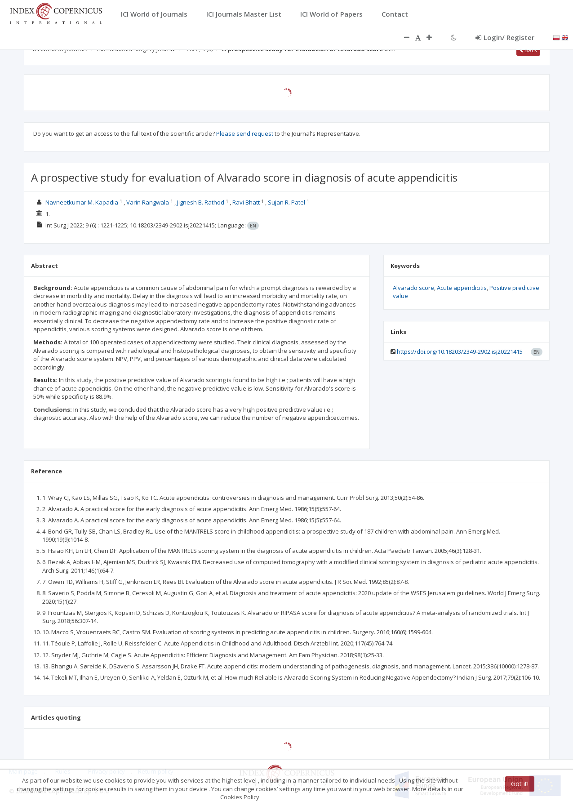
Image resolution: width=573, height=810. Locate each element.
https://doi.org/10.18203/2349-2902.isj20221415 (460, 351)
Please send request (244, 133)
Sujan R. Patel (286, 202)
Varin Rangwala (147, 202)
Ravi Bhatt (246, 202)
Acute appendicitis (462, 288)
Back (528, 50)
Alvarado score (413, 288)
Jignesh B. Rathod (200, 202)
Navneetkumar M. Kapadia (81, 202)
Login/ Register (504, 37)
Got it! (520, 783)
